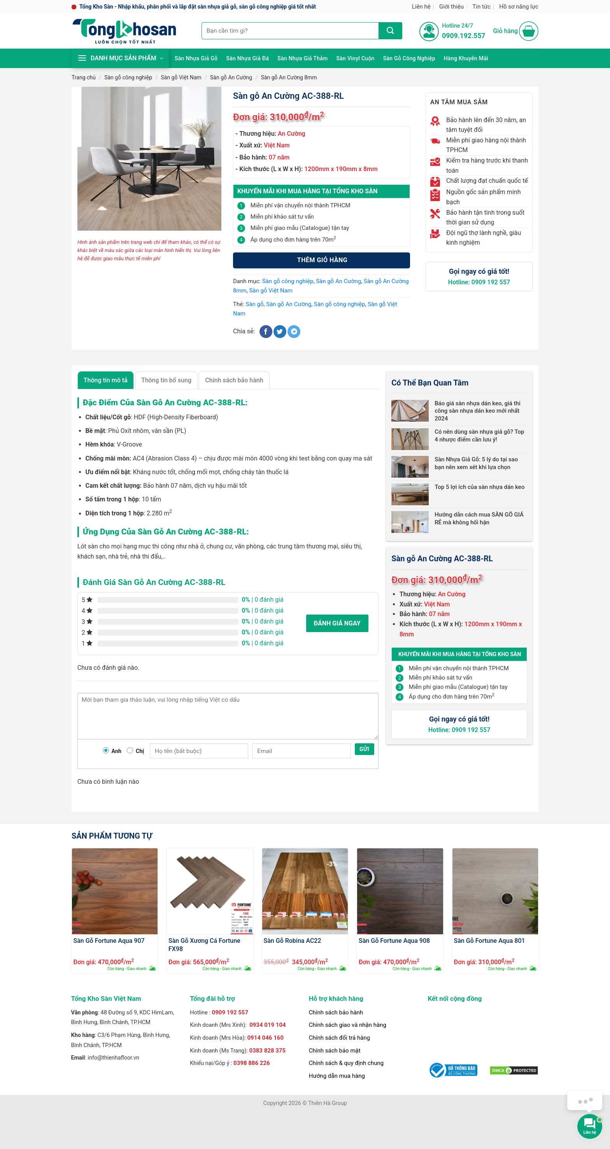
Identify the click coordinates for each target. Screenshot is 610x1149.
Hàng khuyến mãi (466, 58)
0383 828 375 (267, 1050)
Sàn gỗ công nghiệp (409, 58)
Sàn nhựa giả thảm (302, 58)
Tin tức (481, 6)
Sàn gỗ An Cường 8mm (289, 77)
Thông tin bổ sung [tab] (166, 380)
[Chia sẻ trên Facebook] (265, 331)
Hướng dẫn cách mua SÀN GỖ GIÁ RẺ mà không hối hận (479, 518)
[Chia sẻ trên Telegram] (293, 331)
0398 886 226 (251, 1063)
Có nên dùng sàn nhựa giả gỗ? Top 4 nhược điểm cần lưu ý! (479, 435)
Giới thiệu (451, 6)
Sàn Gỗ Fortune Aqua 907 (109, 940)
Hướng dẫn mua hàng (337, 1075)
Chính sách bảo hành (336, 1012)
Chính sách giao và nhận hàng (347, 1024)
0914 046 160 (265, 1037)
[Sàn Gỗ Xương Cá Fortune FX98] (210, 891)
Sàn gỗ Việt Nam (181, 77)
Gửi (364, 749)
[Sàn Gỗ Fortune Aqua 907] (115, 891)
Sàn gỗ (255, 304)
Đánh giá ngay (337, 623)
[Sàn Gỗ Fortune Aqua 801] (495, 891)
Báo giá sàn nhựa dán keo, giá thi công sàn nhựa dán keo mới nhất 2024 (478, 411)
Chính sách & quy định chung (346, 1063)
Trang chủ (84, 77)
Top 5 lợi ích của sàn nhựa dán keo (479, 486)
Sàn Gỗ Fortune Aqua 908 (394, 940)
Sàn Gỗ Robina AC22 (292, 940)
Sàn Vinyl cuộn (356, 58)
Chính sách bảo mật (335, 1050)
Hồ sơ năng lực (518, 6)
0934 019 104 (267, 1024)
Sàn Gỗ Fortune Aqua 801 (489, 940)
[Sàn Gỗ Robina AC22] (305, 891)
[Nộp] (390, 30)
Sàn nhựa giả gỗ (196, 58)
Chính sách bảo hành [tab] (234, 380)
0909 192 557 (230, 1012)
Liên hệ (421, 6)
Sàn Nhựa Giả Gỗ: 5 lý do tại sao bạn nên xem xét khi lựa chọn (476, 463)
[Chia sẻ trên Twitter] (279, 331)
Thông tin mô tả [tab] (106, 380)
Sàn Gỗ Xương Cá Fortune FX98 (204, 944)
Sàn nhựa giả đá (247, 58)
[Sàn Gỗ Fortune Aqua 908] (400, 891)
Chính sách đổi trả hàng (339, 1037)
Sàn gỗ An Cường (231, 77)
